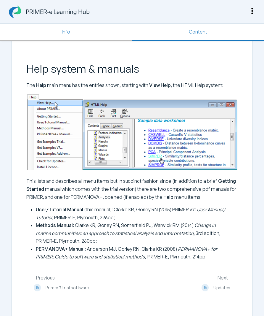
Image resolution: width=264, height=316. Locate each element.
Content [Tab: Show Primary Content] (198, 32)
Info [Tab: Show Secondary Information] (66, 32)
